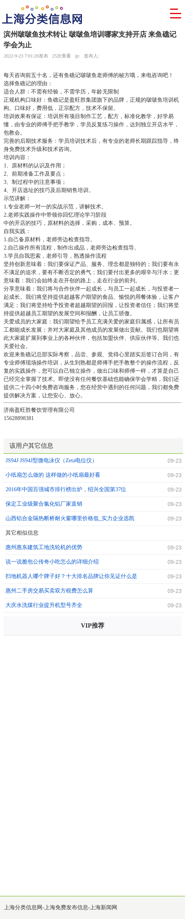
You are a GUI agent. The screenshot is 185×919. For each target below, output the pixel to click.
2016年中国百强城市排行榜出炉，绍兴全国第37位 (65, 489)
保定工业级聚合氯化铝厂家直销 (43, 504)
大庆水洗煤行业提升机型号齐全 (43, 605)
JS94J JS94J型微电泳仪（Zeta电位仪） (51, 460)
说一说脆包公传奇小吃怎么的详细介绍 (52, 562)
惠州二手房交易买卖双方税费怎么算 (49, 591)
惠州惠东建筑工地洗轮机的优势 (43, 547)
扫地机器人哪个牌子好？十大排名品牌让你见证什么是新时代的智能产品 (71, 577)
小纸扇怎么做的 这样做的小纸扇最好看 (52, 475)
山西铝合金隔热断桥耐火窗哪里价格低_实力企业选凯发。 (69, 519)
